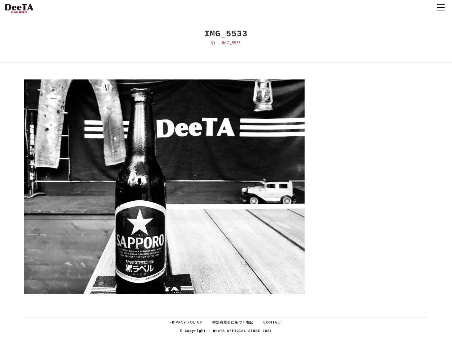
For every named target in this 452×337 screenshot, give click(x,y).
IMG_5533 (231, 42)
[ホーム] (213, 42)
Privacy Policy (186, 323)
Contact (273, 323)
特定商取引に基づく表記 (232, 323)
